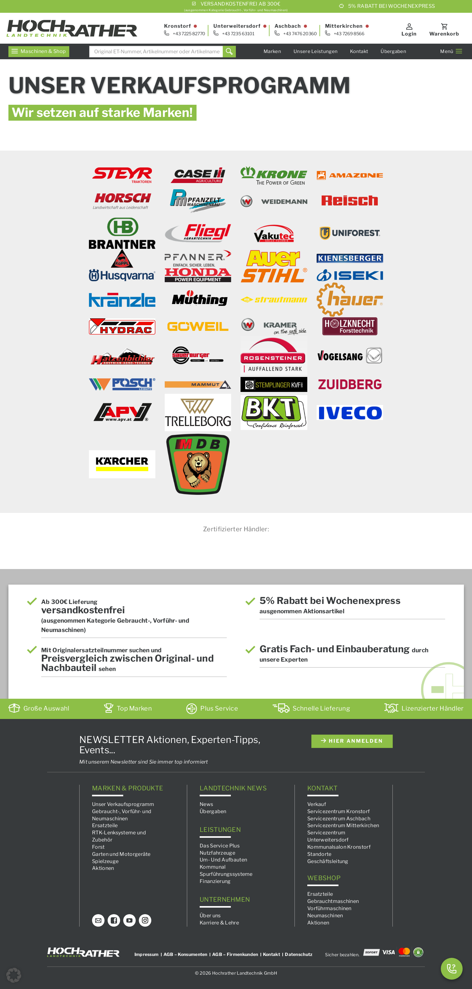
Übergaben (393, 51)
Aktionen (103, 868)
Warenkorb (445, 34)
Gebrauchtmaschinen (333, 902)
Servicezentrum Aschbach (338, 819)
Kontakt (359, 51)
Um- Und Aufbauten (223, 860)
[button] (13, 975)
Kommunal (213, 867)
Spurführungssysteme (226, 874)
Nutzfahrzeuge (217, 853)
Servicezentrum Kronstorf (338, 811)
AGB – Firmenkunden (235, 954)
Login (409, 34)
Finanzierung (215, 881)
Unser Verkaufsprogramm (123, 804)
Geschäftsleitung (327, 861)
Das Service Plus (220, 846)
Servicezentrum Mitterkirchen (343, 826)
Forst (98, 847)
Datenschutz (298, 954)
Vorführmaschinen (329, 908)
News (206, 804)
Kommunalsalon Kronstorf (339, 847)
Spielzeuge (105, 861)
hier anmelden (352, 741)
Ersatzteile (105, 826)
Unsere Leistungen (316, 51)
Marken (272, 51)
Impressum (146, 954)
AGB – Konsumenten (185, 954)
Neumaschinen (325, 916)
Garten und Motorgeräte (121, 854)
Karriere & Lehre (219, 923)
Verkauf (316, 804)
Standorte (319, 854)
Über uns (210, 916)
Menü (451, 51)
